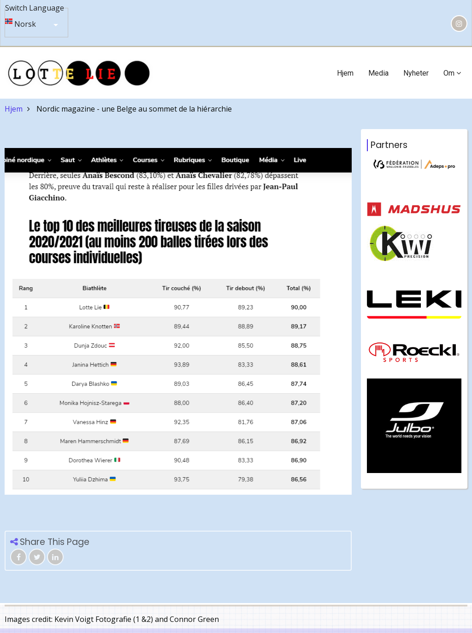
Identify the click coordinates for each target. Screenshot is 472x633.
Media (378, 73)
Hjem (345, 73)
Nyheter (416, 73)
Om (452, 73)
